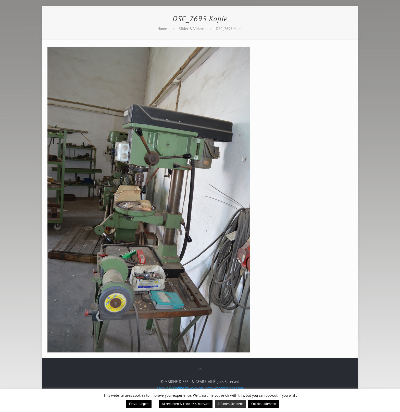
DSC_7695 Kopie (229, 28)
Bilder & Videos (191, 28)
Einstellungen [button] (138, 404)
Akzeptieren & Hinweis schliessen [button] (185, 404)
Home (162, 28)
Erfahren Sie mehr (230, 404)
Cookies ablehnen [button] (263, 404)
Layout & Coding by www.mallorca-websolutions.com (200, 388)
